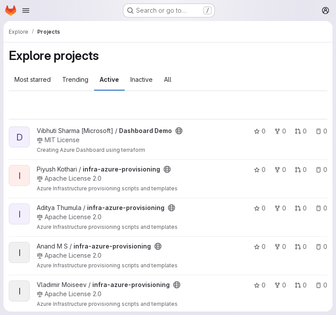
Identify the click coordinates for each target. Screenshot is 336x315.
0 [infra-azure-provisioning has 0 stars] (260, 169)
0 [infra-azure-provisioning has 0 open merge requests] (301, 169)
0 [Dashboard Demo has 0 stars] (260, 131)
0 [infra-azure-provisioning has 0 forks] (280, 169)
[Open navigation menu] (26, 11)
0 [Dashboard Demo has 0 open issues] (321, 131)
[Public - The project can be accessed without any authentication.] (178, 130)
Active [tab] (109, 79)
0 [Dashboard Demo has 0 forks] (280, 131)
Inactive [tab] (141, 79)
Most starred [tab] (32, 79)
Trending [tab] (75, 79)
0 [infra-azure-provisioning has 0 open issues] (321, 169)
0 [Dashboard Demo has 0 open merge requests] (301, 131)
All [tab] (168, 79)
